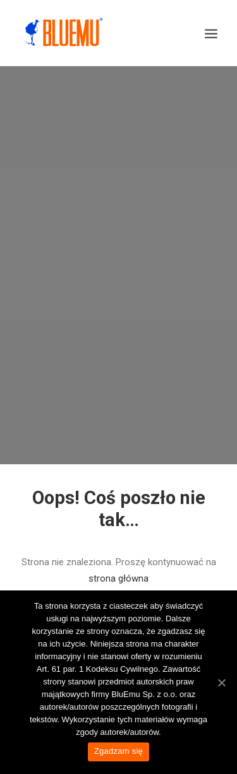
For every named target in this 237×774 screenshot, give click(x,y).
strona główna (118, 571)
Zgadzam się (118, 751)
